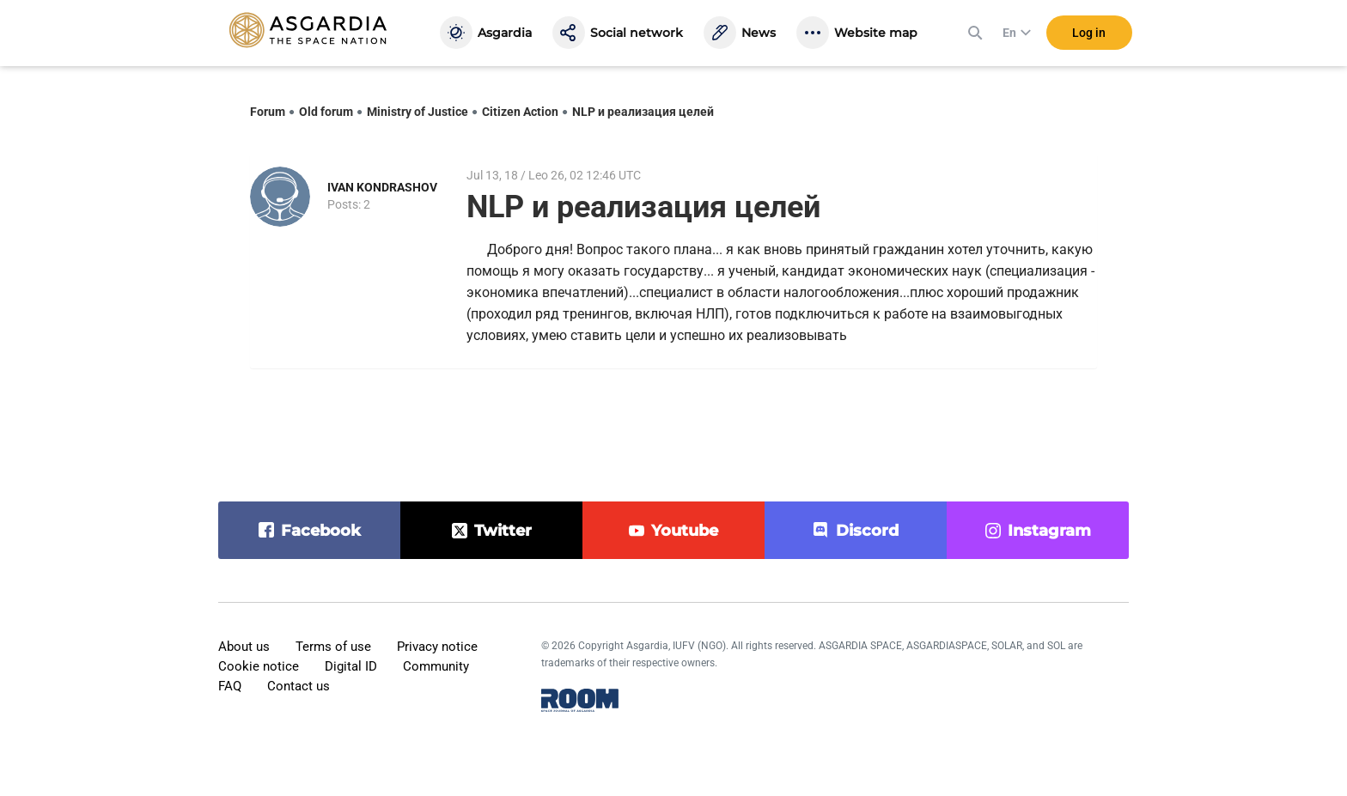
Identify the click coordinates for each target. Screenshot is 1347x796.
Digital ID (351, 666)
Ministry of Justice (417, 111)
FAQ (229, 686)
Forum (267, 111)
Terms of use (333, 646)
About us (244, 646)
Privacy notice (437, 646)
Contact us (298, 686)
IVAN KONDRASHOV (382, 187)
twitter (503, 530)
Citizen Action (520, 111)
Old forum (326, 111)
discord (867, 530)
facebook (321, 530)
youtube (684, 530)
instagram (1049, 530)
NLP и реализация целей (643, 111)
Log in (1089, 33)
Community (436, 666)
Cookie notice (258, 666)
